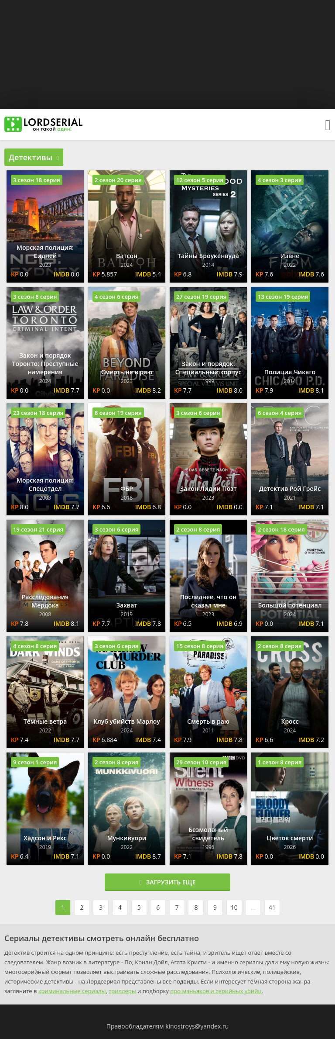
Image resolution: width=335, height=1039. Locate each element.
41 (272, 907)
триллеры (122, 991)
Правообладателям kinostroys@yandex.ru (167, 1026)
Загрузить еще (168, 882)
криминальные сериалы (72, 991)
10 (234, 907)
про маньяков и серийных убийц (215, 991)
